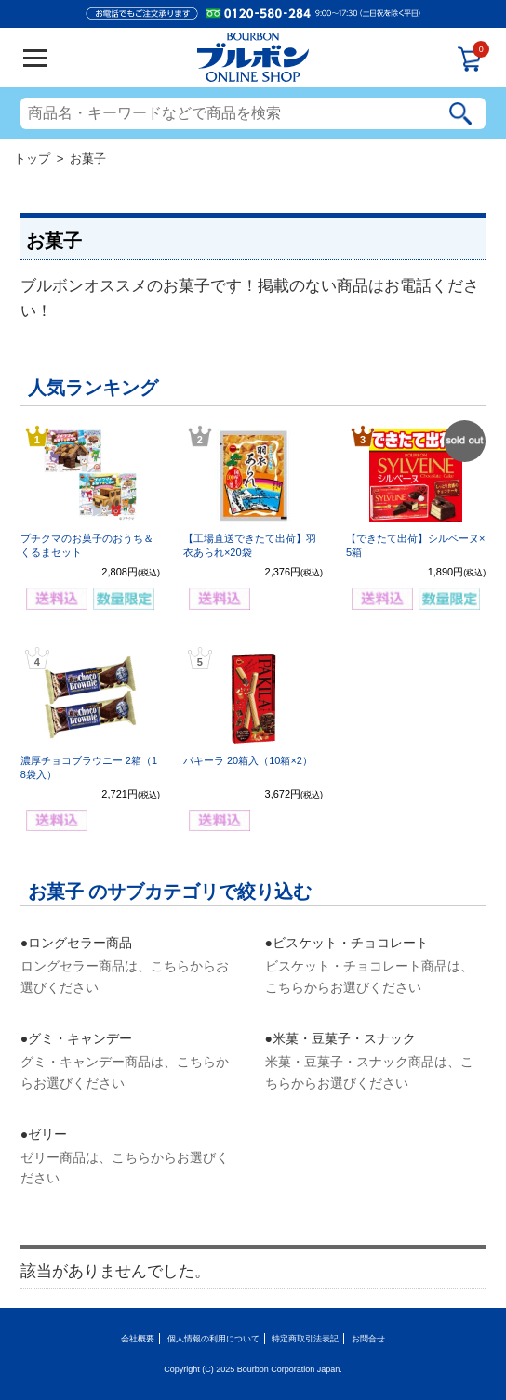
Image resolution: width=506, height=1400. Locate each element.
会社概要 (137, 1338)
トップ (32, 158)
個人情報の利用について (213, 1338)
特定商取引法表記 (305, 1338)
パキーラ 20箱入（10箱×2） (248, 760)
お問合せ (368, 1338)
